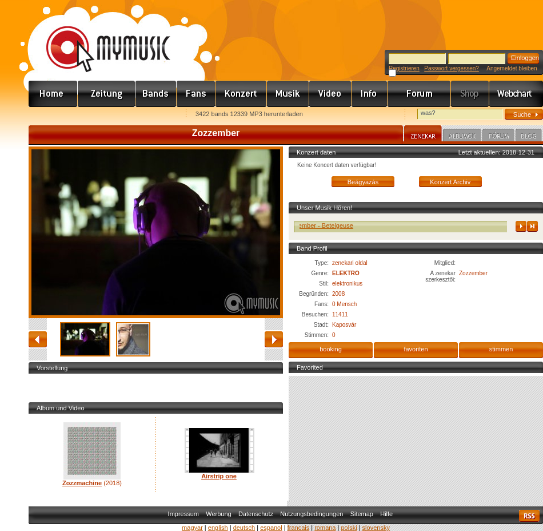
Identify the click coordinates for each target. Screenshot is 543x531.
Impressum (183, 513)
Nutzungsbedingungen (311, 513)
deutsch (244, 527)
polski (349, 527)
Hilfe (386, 513)
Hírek (106, 94)
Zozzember (473, 273)
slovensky (376, 527)
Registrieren (404, 68)
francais (299, 527)
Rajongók (196, 94)
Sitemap (361, 513)
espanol (271, 527)
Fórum (419, 94)
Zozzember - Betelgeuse (323, 225)
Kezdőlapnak (100, 115)
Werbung (218, 513)
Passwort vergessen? (451, 68)
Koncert (241, 94)
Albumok (462, 137)
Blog (529, 137)
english (218, 527)
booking (331, 349)
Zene (288, 94)
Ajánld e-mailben (149, 115)
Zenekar (423, 135)
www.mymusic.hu (99, 37)
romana (325, 527)
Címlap (53, 94)
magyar (192, 527)
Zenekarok (156, 94)
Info (370, 94)
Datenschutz (255, 513)
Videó (330, 94)
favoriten (416, 349)
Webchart (516, 94)
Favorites (52, 115)
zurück (38, 339)
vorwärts (274, 339)
